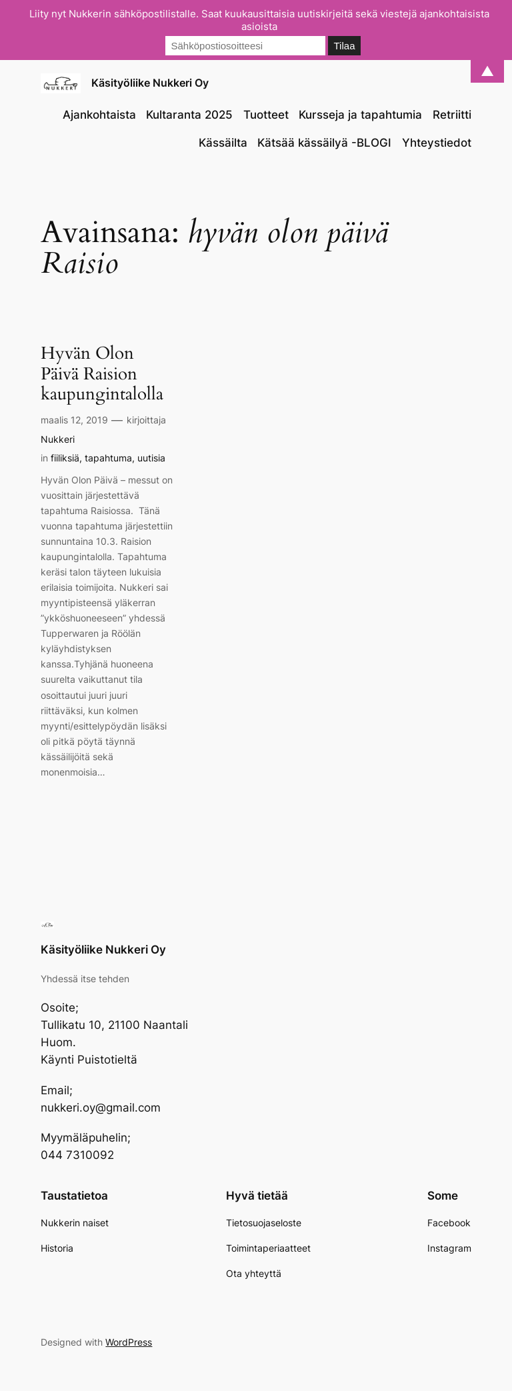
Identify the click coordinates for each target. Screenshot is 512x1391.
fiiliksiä (65, 457)
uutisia (151, 457)
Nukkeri (58, 439)
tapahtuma (108, 457)
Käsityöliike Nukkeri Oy (150, 82)
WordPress (128, 1342)
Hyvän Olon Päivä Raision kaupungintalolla (102, 374)
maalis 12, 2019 (74, 419)
